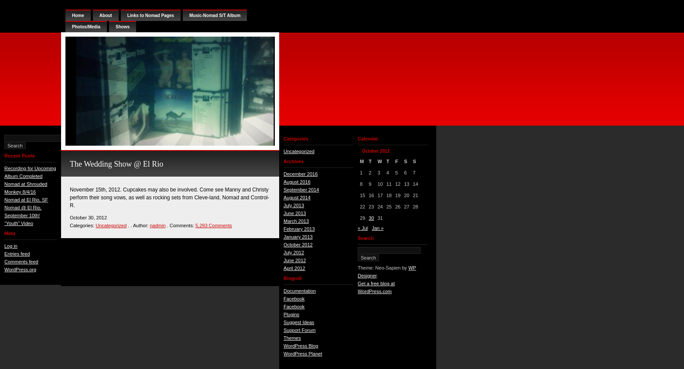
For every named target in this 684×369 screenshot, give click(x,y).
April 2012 (294, 268)
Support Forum (299, 330)
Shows (123, 26)
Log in (10, 246)
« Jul (363, 228)
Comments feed (21, 261)
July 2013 (294, 205)
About (105, 15)
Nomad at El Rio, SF (26, 199)
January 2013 (298, 236)
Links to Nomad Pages (150, 15)
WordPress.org (20, 269)
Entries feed (17, 253)
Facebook (294, 298)
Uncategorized (111, 225)
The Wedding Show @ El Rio (116, 164)
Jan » (377, 228)
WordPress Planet (303, 353)
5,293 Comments (213, 225)
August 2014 (297, 197)
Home (78, 15)
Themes (292, 338)
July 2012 (294, 252)
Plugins (291, 314)
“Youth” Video (18, 223)
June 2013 (295, 213)
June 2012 (295, 260)
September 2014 (301, 189)
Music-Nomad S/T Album (214, 15)
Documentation (300, 291)
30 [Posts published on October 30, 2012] (371, 218)
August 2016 (297, 181)
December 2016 (301, 174)
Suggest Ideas (299, 322)
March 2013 (296, 221)
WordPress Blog (301, 345)
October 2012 (298, 244)
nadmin (157, 225)
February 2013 (299, 229)
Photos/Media (86, 26)
